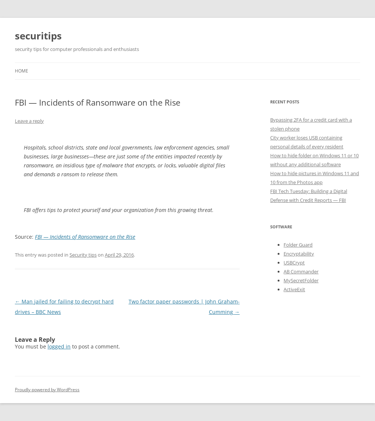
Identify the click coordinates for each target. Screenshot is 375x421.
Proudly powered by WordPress (47, 389)
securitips (38, 35)
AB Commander (301, 271)
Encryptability (299, 253)
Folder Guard (298, 244)
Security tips (83, 254)
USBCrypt (294, 262)
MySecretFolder (301, 280)
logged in (59, 346)
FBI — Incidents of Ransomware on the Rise (85, 236)
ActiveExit (294, 289)
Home (21, 71)
